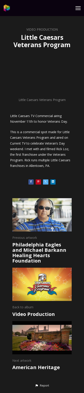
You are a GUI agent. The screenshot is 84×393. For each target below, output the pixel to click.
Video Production (42, 29)
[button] (42, 385)
